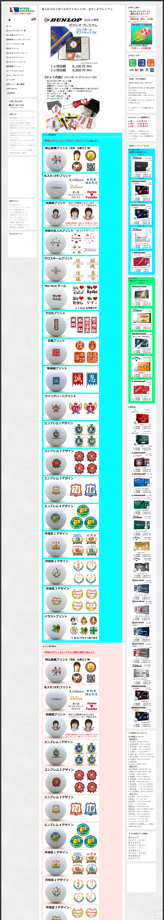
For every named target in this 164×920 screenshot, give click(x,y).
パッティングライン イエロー (20, 222)
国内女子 (143, 840)
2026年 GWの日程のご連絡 (19, 137)
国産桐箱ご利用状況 (16, 242)
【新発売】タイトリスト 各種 (20, 147)
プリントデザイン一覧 (19, 48)
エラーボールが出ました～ (19, 234)
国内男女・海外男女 (137, 853)
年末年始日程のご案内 (17, 167)
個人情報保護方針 (77, 904)
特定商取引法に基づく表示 (109, 904)
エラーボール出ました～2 (18, 232)
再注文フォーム (16, 53)
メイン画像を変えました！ (19, 227)
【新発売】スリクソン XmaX (19, 140)
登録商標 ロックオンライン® (22, 43)
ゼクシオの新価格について (19, 239)
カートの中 (14, 91)
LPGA (140, 848)
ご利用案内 (14, 107)
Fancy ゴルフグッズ (19, 85)
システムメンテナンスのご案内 (20, 165)
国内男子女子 (134, 858)
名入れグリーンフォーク (20, 69)
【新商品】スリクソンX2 (18, 229)
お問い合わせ (15, 102)
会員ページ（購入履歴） (20, 96)
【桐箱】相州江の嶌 (16, 237)
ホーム (13, 26)
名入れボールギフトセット (21, 59)
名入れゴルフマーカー (19, 64)
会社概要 (53, 904)
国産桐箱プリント (17, 75)
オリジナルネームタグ (19, 80)
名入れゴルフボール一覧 (20, 32)
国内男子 (132, 840)
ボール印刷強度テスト (17, 224)
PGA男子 (132, 848)
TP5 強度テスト (14, 219)
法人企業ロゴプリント (19, 37)
